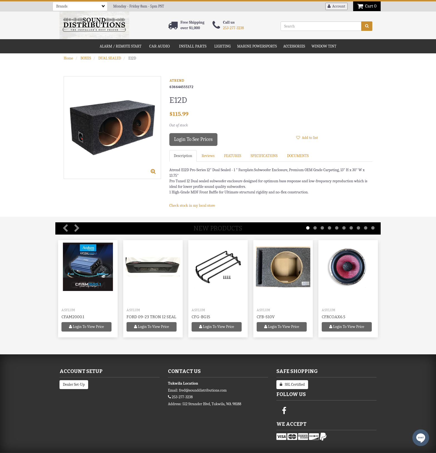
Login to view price (86, 326)
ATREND (176, 81)
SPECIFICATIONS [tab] (264, 155)
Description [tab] (183, 155)
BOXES (85, 58)
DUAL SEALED (109, 58)
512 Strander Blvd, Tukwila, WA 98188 (211, 404)
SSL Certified (292, 384)
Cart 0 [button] (366, 6)
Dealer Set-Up (74, 384)
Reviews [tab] (208, 155)
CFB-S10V (266, 317)
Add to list (307, 137)
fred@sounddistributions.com (203, 390)
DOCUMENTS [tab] (298, 155)
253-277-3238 (233, 28)
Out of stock (178, 125)
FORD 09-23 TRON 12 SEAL (151, 317)
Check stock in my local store (192, 205)
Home (68, 58)
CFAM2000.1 (72, 317)
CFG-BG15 (201, 317)
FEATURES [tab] (232, 155)
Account (336, 6)
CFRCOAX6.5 (333, 317)
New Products (218, 228)
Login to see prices (193, 139)
